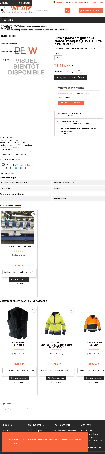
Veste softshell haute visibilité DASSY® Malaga (56, 346)
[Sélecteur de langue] (59, 2)
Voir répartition (64, 97)
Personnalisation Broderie (56, 246)
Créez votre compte (95, 2)
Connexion (79, 2)
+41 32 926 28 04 (28, 2)
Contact (5, 2)
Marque (75, 48)
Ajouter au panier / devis (70, 77)
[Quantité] (67, 71)
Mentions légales (35, 431)
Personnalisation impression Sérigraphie (18, 247)
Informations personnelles (65, 431)
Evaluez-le (77, 103)
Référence (58, 48)
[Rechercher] (52, 10)
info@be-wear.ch (93, 447)
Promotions (6, 431)
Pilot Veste (93, 345)
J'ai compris (15, 444)
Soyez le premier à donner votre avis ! (18, 409)
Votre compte (62, 424)
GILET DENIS (19, 345)
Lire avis (63, 103)
